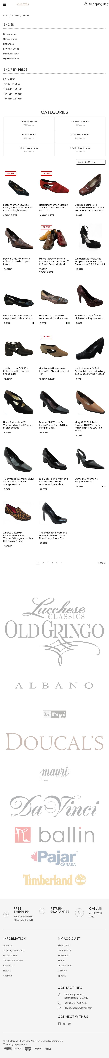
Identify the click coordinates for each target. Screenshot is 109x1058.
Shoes (26, 15)
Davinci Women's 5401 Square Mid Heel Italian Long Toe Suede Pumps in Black (90, 371)
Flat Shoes (8, 44)
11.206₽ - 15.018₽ (12, 89)
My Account (64, 945)
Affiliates (62, 970)
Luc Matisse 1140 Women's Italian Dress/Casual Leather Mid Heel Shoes (53, 481)
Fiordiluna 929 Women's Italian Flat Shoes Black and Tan (54, 371)
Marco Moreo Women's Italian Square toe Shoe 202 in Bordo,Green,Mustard (54, 261)
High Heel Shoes (11, 58)
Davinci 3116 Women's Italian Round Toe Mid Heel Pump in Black (53, 425)
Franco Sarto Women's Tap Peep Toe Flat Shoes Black (18, 317)
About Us (7, 945)
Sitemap (7, 975)
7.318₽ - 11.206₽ (11, 84)
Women (15, 15)
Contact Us (8, 965)
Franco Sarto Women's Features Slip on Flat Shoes (53, 317)
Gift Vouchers (64, 965)
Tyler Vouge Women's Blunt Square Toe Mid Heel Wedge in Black (18, 481)
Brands (61, 960)
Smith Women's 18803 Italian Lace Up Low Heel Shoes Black (16, 371)
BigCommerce (55, 1041)
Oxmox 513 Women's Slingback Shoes (86, 480)
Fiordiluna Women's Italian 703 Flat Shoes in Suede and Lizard (53, 207)
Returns (7, 970)
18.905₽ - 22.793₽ (12, 98)
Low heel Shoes (11, 49)
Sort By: (81, 162)
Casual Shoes (10, 39)
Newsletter (63, 955)
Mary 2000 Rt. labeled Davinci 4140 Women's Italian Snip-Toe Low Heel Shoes (88, 426)
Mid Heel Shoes (11, 53)
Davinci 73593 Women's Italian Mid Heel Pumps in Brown (16, 261)
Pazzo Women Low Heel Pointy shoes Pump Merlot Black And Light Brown (17, 207)
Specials (62, 975)
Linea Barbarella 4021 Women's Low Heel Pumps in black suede (17, 425)
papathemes (20, 1044)
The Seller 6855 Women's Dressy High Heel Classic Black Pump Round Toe (53, 535)
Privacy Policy (10, 955)
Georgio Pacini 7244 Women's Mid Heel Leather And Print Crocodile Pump (89, 207)
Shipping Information (13, 950)
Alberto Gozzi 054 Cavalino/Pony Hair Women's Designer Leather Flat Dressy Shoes (18, 537)
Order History (64, 950)
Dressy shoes (10, 34)
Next (102, 562)
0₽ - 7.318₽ (9, 79)
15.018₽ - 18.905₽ (12, 94)
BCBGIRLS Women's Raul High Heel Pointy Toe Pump (89, 317)
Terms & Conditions (13, 960)
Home (6, 15)
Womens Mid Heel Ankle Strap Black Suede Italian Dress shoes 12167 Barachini (90, 261)
